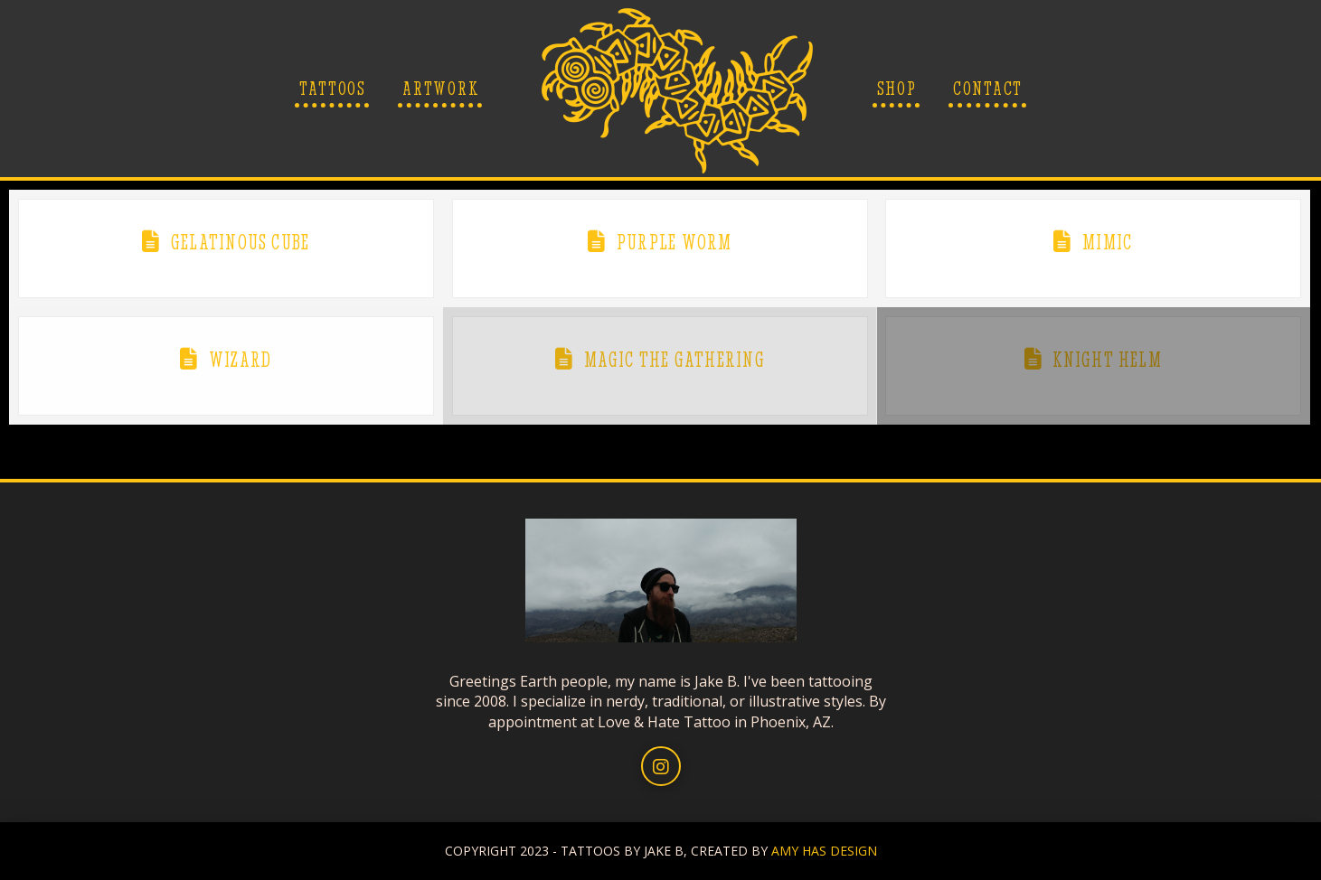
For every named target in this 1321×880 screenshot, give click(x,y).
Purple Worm (674, 242)
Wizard (240, 359)
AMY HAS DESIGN (824, 850)
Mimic (1107, 242)
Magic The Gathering (674, 359)
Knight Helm (1106, 359)
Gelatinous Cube (240, 242)
